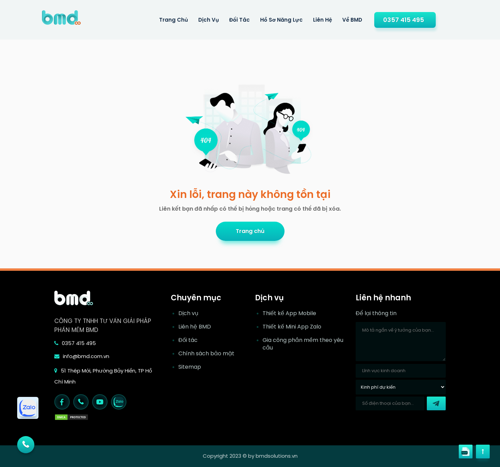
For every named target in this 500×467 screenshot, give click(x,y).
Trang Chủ (173, 19)
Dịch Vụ (208, 19)
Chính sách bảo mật (206, 353)
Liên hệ (322, 19)
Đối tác (239, 19)
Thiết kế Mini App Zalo (292, 327)
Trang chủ (250, 231)
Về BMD (352, 19)
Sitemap (189, 367)
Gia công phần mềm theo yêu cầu (303, 344)
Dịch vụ (188, 313)
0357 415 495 (403, 19)
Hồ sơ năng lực (281, 19)
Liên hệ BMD (194, 327)
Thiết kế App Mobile (289, 313)
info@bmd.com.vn (81, 356)
